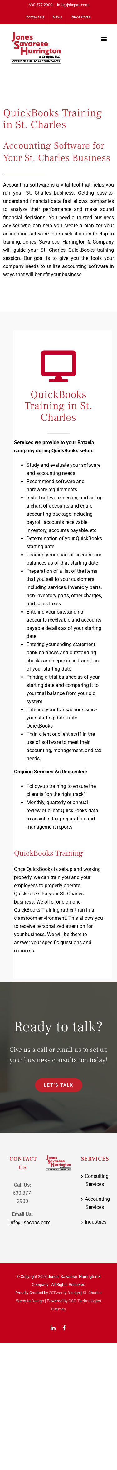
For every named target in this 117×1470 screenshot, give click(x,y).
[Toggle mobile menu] (104, 39)
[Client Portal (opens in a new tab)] (80, 17)
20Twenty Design (64, 1292)
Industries (95, 1222)
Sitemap (58, 1309)
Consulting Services (95, 1180)
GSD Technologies (84, 1301)
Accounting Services (95, 1203)
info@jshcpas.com (73, 5)
